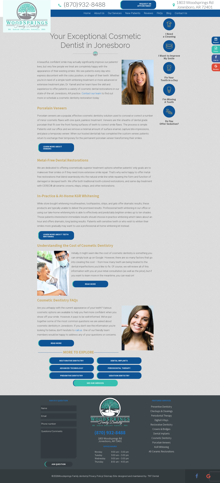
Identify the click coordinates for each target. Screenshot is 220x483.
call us (78, 330)
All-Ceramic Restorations (161, 451)
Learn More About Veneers (52, 147)
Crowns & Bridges (161, 429)
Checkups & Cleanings (161, 411)
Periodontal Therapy (119, 368)
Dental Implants (119, 360)
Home (87, 13)
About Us (99, 13)
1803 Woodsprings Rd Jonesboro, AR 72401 (110, 440)
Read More (90, 284)
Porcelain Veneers (161, 442)
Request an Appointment (144, 4)
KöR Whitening (161, 447)
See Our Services (95, 383)
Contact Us (181, 13)
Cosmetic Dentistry (161, 438)
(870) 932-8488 (110, 432)
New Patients (132, 13)
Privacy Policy (96, 476)
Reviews (148, 13)
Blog (168, 13)
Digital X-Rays (161, 420)
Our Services (115, 13)
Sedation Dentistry (119, 375)
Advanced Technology (71, 368)
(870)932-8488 (81, 4)
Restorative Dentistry (71, 360)
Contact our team (91, 93)
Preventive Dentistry (71, 375)
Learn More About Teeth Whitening (56, 235)
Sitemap (108, 476)
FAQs (160, 13)
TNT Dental (153, 476)
